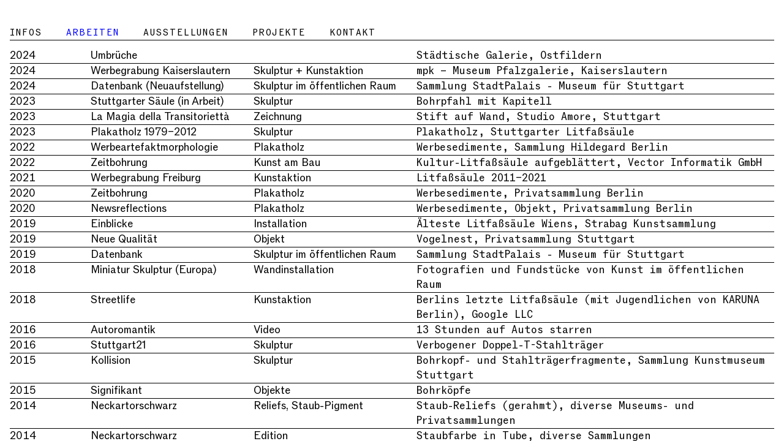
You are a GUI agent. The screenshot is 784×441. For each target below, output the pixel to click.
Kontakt (353, 32)
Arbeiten (92, 32)
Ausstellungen (185, 32)
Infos (26, 32)
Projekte (279, 32)
